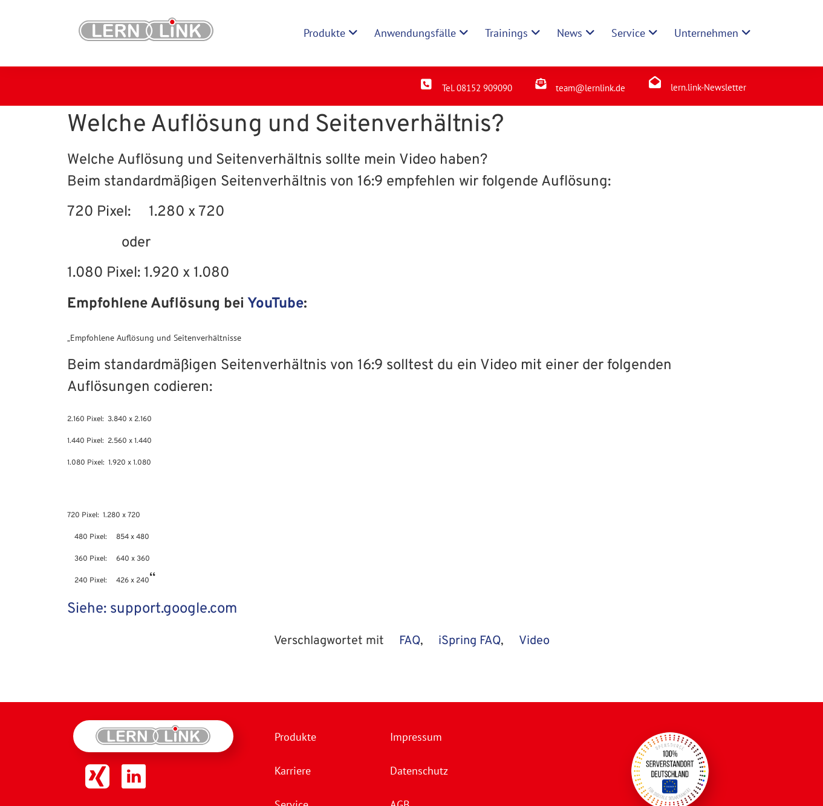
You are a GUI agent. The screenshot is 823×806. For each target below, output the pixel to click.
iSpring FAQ (469, 641)
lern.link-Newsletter (708, 87)
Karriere (293, 771)
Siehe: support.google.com (152, 609)
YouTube (275, 304)
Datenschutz (419, 771)
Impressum (416, 737)
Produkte (295, 737)
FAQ (409, 641)
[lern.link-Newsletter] (655, 82)
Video (534, 641)
